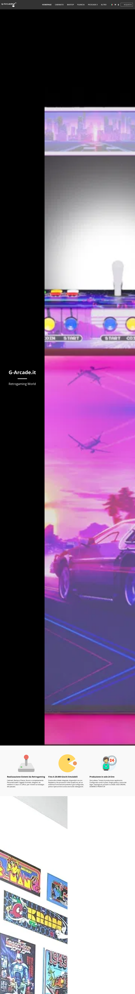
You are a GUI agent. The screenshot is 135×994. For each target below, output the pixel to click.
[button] (115, 5)
